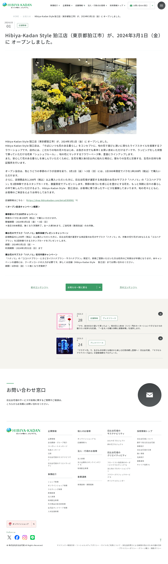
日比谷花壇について (145, 439)
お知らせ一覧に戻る (84, 287)
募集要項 (140, 461)
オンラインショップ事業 (57, 485)
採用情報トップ (144, 431)
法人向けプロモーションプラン (118, 469)
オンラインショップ (86, 439)
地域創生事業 (53, 500)
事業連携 (82, 476)
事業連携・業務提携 (86, 484)
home (16, 16)
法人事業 (51, 496)
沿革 (49, 453)
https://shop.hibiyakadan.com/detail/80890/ (50, 200)
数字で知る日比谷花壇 (146, 442)
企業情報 (52, 431)
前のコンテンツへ (39, 287)
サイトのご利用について (111, 545)
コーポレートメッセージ (57, 446)
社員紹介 (140, 457)
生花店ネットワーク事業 (57, 508)
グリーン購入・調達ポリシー (149, 548)
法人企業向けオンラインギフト (89, 463)
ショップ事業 (53, 482)
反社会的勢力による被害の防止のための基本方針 (141, 545)
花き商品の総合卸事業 (57, 504)
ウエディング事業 (55, 489)
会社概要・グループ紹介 (57, 442)
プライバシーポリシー (128, 548)
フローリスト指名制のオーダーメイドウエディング (118, 463)
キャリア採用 (143, 464)
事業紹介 (52, 474)
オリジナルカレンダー (116, 481)
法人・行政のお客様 (87, 450)
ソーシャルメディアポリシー (87, 545)
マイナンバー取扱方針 (66, 545)
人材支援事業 (53, 511)
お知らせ (27, 16)
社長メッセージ (54, 450)
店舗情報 (82, 442)
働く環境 (140, 453)
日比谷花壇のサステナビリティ (59, 458)
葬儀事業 (51, 493)
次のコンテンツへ (128, 287)
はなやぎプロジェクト (116, 441)
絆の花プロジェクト (115, 444)
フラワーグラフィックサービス (118, 475)
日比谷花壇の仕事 (144, 450)
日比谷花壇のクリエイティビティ (59, 464)
